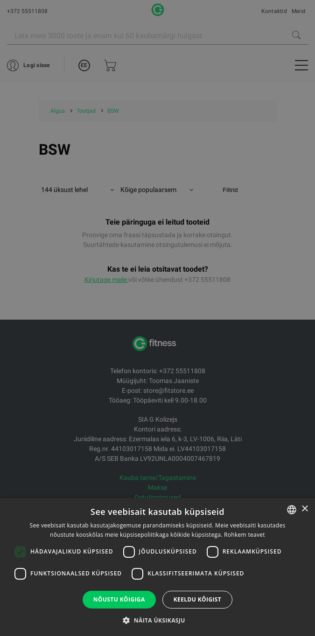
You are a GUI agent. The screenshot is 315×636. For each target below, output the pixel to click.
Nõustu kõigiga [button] (119, 599)
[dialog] (157, 318)
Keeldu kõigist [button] (198, 599)
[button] (157, 620)
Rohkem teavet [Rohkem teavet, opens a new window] (244, 535)
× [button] (304, 509)
